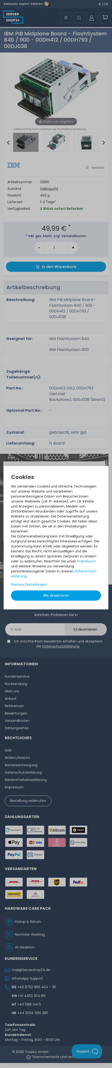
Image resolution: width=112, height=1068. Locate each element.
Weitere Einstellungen (29, 584)
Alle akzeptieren (56, 595)
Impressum (86, 561)
